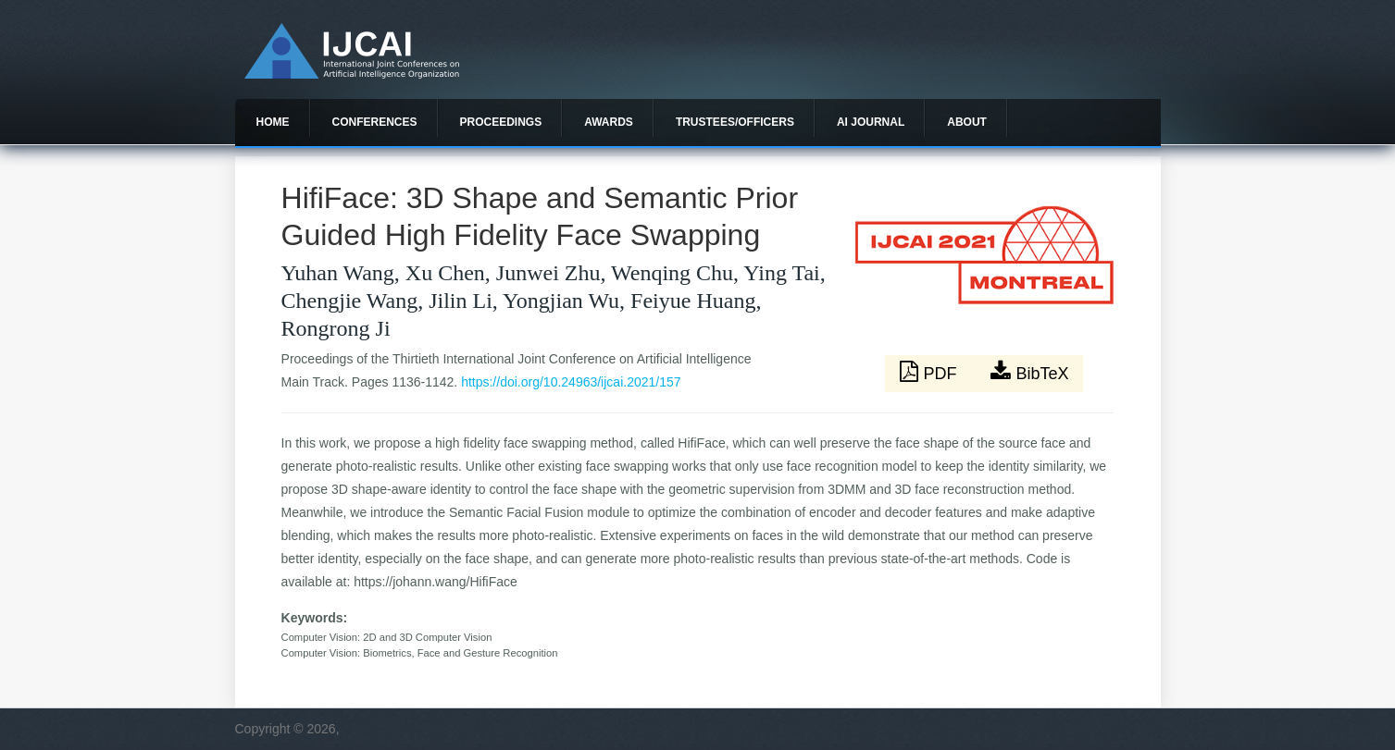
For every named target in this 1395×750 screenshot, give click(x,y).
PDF (930, 372)
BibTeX (1029, 372)
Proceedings (501, 122)
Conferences (374, 122)
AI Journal (870, 122)
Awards (608, 122)
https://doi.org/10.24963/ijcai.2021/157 (570, 382)
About (967, 122)
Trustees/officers (735, 122)
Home (273, 122)
